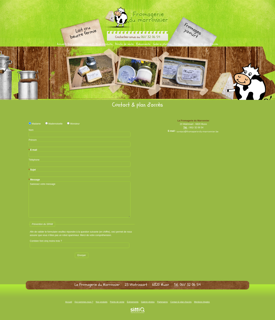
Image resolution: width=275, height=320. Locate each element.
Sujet (33, 169)
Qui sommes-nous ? (81, 44)
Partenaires (181, 44)
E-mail (33, 150)
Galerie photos (162, 44)
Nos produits (104, 44)
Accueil (61, 44)
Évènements (143, 44)
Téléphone (34, 159)
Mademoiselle (53, 123)
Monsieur (73, 123)
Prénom (33, 140)
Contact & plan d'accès (204, 44)
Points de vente (124, 44)
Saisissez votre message (79, 199)
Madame (35, 123)
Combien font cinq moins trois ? (46, 241)
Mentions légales (202, 302)
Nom (31, 130)
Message (35, 179)
